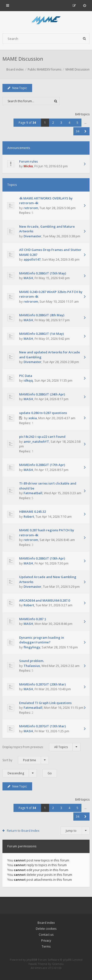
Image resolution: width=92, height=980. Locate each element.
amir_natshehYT (36, 441)
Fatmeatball (33, 493)
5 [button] (77, 123)
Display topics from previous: (41, 747)
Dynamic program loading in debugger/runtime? (41, 640)
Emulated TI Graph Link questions (45, 703)
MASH (28, 278)
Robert (29, 516)
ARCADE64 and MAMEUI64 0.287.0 (44, 600)
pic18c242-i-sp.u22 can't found (42, 436)
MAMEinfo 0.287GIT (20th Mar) (42, 684)
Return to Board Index (23, 830)
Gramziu (58, 964)
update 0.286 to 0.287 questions (43, 413)
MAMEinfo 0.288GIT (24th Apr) (42, 394)
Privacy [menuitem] (46, 940)
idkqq (28, 380)
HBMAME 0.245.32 (32, 511)
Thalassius (32, 665)
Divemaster (32, 236)
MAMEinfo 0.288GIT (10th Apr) (42, 558)
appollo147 (32, 259)
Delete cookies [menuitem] (46, 929)
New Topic (17, 88)
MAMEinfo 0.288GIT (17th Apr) (42, 465)
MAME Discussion (22, 58)
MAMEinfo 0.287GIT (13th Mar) (42, 726)
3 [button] (61, 123)
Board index (46, 923)
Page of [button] (27, 123)
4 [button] (69, 123)
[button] (85, 131)
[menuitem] (84, 5)
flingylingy (32, 647)
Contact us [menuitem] (46, 934)
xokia (32, 418)
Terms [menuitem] (46, 946)
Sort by (25, 760)
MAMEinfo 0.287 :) (32, 619)
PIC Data (25, 375)
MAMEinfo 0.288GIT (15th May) (42, 273)
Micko (28, 166)
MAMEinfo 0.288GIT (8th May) (41, 315)
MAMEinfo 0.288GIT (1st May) (41, 333)
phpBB (30, 959)
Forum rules (28, 161)
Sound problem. (31, 661)
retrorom (31, 208)
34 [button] (77, 131)
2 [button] (53, 123)
